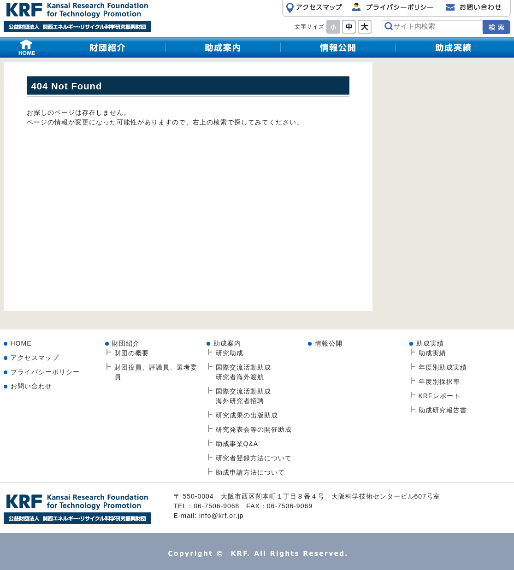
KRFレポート (440, 396)
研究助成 (222, 47)
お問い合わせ (31, 386)
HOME (27, 47)
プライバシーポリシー (45, 372)
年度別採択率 (439, 381)
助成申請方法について (250, 472)
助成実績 (453, 47)
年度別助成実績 (443, 367)
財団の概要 (131, 353)
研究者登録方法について (254, 458)
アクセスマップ (35, 357)
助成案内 (227, 343)
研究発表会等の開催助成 (254, 429)
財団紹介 (107, 47)
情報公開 (338, 47)
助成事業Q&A (237, 443)
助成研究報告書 (443, 410)
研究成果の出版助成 (247, 415)
